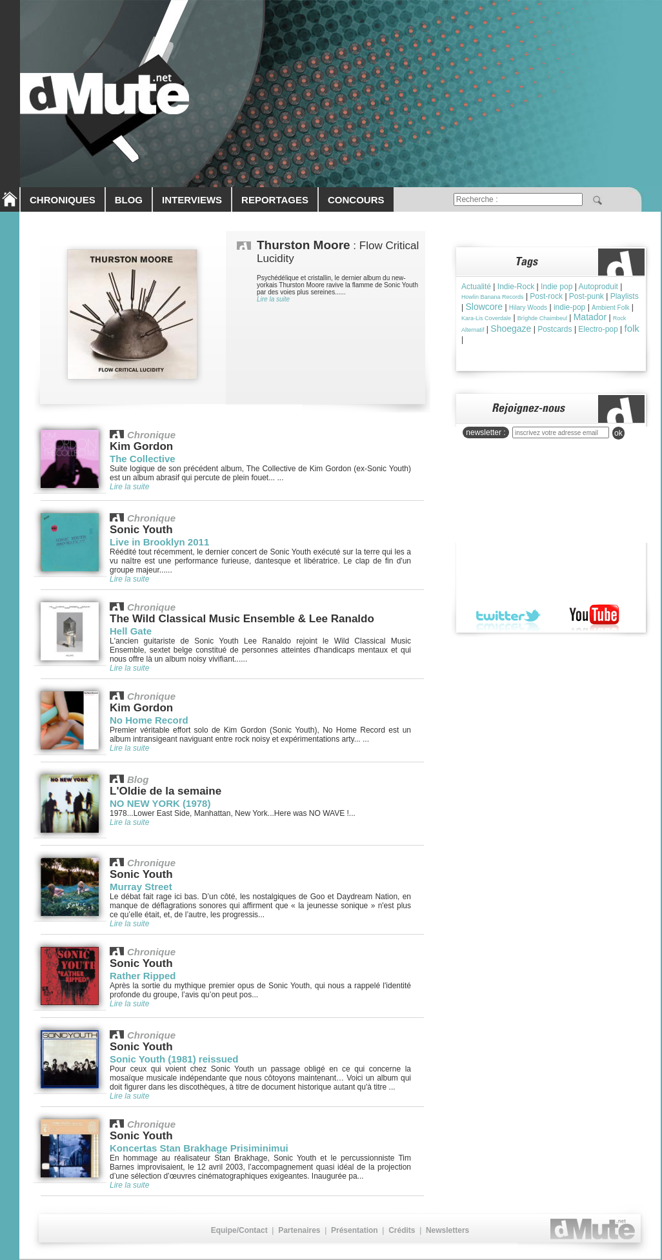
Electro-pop (597, 329)
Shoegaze (510, 328)
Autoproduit (598, 286)
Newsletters (447, 1230)
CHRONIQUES (62, 199)
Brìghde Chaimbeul (542, 318)
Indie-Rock (515, 286)
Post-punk (586, 296)
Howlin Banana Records (492, 297)
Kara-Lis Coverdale (486, 318)
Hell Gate (131, 630)
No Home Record (149, 720)
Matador (590, 317)
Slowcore (484, 306)
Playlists (624, 296)
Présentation (354, 1230)
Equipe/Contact (239, 1230)
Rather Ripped (143, 975)
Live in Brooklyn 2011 (159, 541)
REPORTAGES (274, 199)
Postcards (554, 329)
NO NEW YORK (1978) (160, 803)
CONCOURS (356, 199)
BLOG (129, 199)
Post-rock (546, 296)
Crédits (401, 1230)
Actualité (476, 286)
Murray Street (141, 886)
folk (632, 328)
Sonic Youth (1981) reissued (174, 1058)
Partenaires (299, 1230)
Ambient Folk (610, 307)
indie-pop (569, 307)
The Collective (143, 458)
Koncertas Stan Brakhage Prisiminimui (199, 1148)
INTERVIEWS (192, 199)
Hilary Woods (528, 307)
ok (618, 433)
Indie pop (556, 286)
